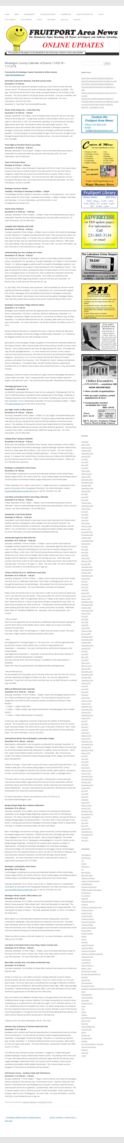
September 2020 (87, 610)
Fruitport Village (87, 925)
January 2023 (86, 529)
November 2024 (87, 482)
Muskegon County (88, 986)
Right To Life (85, 1021)
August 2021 (85, 578)
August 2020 (85, 613)
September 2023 (87, 506)
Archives (77, 20)
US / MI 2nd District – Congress (92, 1044)
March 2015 (85, 802)
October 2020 (86, 608)
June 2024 (84, 497)
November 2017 (87, 709)
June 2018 (84, 689)
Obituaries (51, 20)
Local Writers (26, 20)
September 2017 (87, 715)
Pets (83, 1009)
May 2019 (84, 657)
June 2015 (84, 794)
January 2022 (86, 564)
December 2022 (87, 532)
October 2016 (86, 747)
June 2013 (84, 837)
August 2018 (85, 683)
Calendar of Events (47, 14)
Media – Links (86, 968)
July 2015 (84, 791)
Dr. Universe (85, 896)
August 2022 (85, 544)
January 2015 (86, 808)
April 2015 (84, 800)
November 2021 (87, 570)
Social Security (86, 1029)
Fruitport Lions (86, 913)
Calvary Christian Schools (90, 881)
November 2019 (87, 640)
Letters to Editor (87, 948)
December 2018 (87, 672)
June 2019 (84, 654)
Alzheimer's (85, 866)
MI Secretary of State (88, 971)
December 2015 (87, 776)
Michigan (84, 977)
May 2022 (84, 552)
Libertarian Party (87, 957)
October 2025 (86, 450)
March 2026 (85, 445)
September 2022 (87, 541)
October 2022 (86, 538)
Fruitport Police (87, 916)
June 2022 (84, 549)
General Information (88, 928)
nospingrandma (87, 997)
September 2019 (87, 645)
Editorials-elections (88, 901)
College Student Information (91, 890)
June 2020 (84, 619)
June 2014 (84, 823)
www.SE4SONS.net (16, 404)
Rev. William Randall (88, 1018)
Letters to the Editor (88, 951)
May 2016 (84, 762)
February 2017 (86, 736)
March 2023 (85, 523)
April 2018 (84, 695)
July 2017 (84, 721)
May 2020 (84, 622)
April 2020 (84, 625)
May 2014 (84, 826)
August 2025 (85, 456)
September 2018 (87, 680)
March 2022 (85, 558)
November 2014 (87, 814)
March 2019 (85, 663)
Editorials (84, 898)
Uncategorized (86, 1038)
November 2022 (87, 535)
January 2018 (86, 704)
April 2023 (84, 520)
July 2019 (84, 651)
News (17, 14)
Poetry (83, 1012)
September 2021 (87, 576)
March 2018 (85, 698)
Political (84, 1015)
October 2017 (86, 712)
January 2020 (86, 634)
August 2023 (85, 509)
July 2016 (84, 756)
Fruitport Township (88, 922)
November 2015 (87, 779)
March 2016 (85, 768)
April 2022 (84, 555)
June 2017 (84, 724)
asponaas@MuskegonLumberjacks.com (21, 491)
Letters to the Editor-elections (92, 954)
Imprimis (84, 942)
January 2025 (86, 477)
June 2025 (84, 462)
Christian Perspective (84, 14)
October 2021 (86, 573)
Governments (29, 14)
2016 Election (86, 855)
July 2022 (84, 546)
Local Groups (10, 20)
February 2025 (86, 474)
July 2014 (84, 820)
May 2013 (84, 840)
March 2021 (85, 593)
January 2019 (86, 669)
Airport (83, 864)
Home (7, 14)
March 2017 (85, 733)
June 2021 (84, 584)
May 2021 (84, 587)
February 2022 (86, 561)
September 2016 (87, 750)
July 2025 (84, 459)
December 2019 (87, 637)
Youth (39, 20)
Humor (84, 939)
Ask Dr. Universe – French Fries (63, 1117)
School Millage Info (88, 1027)
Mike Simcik (85, 980)
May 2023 (84, 517)
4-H (82, 861)
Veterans (84, 1050)
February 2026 (86, 448)
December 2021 (87, 567)
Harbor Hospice (87, 933)
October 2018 (86, 677)
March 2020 (85, 628)
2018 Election (86, 858)
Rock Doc (84, 1024)
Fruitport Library (87, 910)
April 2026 (84, 442)
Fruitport (84, 904)
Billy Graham (85, 872)
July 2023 (84, 512)
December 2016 (87, 741)
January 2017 (86, 738)
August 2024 (85, 491)
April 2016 (84, 765)
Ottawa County (86, 1003)
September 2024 (87, 488)
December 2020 (87, 602)
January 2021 (86, 599)
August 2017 (85, 718)
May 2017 (84, 727)
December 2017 (87, 706)
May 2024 (84, 500)
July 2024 (84, 494)
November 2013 (87, 834)
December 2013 (87, 832)
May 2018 (84, 692)
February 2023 (86, 526)
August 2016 (85, 753)
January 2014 (86, 829)
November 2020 (87, 605)
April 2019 (84, 660)
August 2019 (85, 648)
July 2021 (84, 581)
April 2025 (84, 468)
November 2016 (87, 744)
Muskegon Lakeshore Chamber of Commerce (97, 989)
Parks (83, 1006)
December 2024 (87, 480)
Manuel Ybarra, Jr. (87, 965)
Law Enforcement (87, 945)
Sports (83, 1032)
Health (101, 14)
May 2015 (84, 797)
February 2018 (86, 701)
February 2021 (86, 596)
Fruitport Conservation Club (91, 907)
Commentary (66, 14)
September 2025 (87, 453)
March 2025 (85, 471)
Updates (84, 1041)
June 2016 (84, 759)
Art (82, 869)
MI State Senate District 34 (90, 974)
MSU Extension (86, 983)
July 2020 (84, 616)
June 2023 (84, 514)
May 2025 (84, 465)
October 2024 (86, 485)
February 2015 (86, 805)
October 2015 (86, 782)
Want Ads (64, 20)
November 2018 (87, 674)
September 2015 (87, 785)
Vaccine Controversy (88, 1047)
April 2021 (84, 590)
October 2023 (86, 503)
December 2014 (87, 811)
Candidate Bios (86, 884)
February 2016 (86, 770)
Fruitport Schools (87, 919)
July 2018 (84, 686)
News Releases (86, 995)
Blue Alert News (87, 875)
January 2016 (86, 773)
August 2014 (85, 817)
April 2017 (84, 730)
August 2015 (85, 788)
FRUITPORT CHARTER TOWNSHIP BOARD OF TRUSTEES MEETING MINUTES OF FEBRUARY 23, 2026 (98, 87)
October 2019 (86, 642)
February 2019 (86, 666)
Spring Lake (85, 1035)
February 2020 (86, 631)
